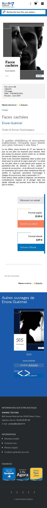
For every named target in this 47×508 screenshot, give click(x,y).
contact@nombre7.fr (16, 424)
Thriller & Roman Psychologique (18, 130)
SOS (28, 354)
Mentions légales (11, 447)
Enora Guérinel (12, 123)
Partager (5, 110)
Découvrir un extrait (30, 200)
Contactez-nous (10, 443)
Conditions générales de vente (16, 452)
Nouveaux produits (11, 439)
